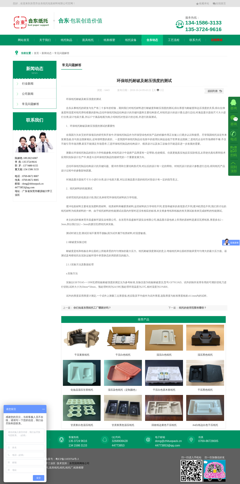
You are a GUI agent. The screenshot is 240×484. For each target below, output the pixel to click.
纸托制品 (66, 39)
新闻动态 (47, 53)
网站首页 (23, 39)
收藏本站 (202, 3)
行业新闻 (27, 83)
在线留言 (219, 3)
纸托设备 (131, 39)
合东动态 (152, 39)
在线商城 (216, 39)
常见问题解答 (30, 103)
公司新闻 (27, 93)
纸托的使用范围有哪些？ (192, 307)
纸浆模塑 (109, 39)
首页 (36, 53)
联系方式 (195, 39)
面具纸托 (88, 39)
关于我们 (45, 39)
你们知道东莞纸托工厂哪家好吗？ (92, 307)
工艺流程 (173, 39)
